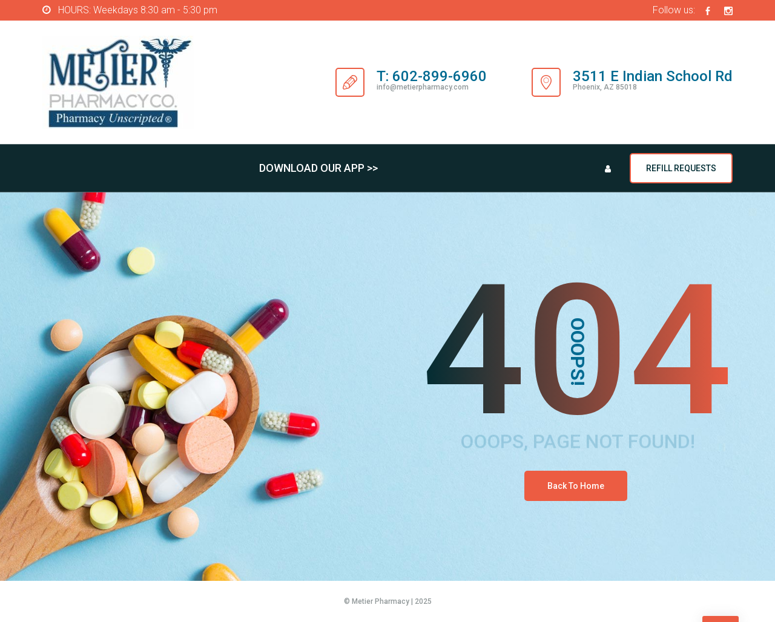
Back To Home (575, 486)
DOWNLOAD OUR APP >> (318, 168)
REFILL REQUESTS (681, 168)
